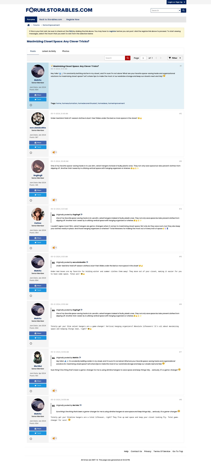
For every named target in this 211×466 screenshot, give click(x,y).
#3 (180, 161)
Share (37, 95)
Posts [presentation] (33, 51)
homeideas (102, 103)
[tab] (33, 51)
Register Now (72, 19)
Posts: (32, 89)
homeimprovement (116, 103)
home (58, 103)
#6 (180, 304)
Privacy (147, 451)
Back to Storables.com (50, 19)
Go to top (178, 451)
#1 (181, 66)
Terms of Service (162, 451)
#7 (180, 352)
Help (126, 451)
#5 (180, 256)
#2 (180, 113)
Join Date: (34, 87)
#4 (180, 209)
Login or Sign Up (176, 2)
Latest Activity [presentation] (49, 51)
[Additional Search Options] (179, 10)
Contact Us (136, 451)
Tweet (38, 99)
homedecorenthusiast (87, 103)
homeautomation (69, 103)
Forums (31, 19)
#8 (180, 399)
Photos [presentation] (65, 51)
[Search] (166, 10)
